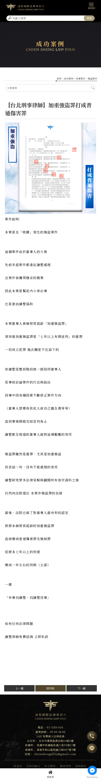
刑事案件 (80, 78)
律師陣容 (81, 766)
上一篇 (19, 688)
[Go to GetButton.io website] (92, 777)
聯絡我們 (65, 766)
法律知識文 (33, 766)
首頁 (59, 78)
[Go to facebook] (92, 770)
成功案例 (68, 78)
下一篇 (81, 688)
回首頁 (50, 774)
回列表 (50, 688)
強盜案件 (92, 78)
